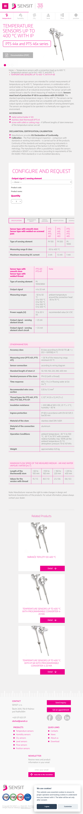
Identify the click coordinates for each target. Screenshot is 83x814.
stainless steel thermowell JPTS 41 (26, 120)
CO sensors (21, 738)
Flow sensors (21, 745)
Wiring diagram (45, 220)
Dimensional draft (31, 220)
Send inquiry (60, 702)
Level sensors (21, 741)
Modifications (58, 220)
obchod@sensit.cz (20, 721)
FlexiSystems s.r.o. (26, 807)
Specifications (16, 220)
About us (54, 738)
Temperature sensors (25, 731)
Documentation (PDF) (17, 55)
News (53, 734)
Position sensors (23, 748)
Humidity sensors (23, 734)
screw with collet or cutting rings (25, 122)
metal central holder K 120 (23, 117)
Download (73, 220)
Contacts (54, 731)
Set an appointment (60, 710)
